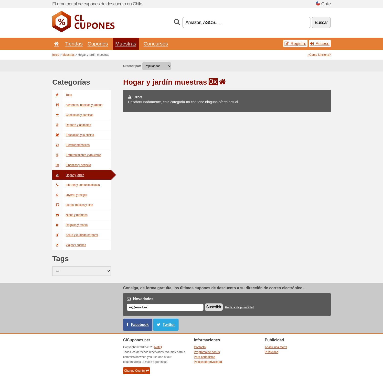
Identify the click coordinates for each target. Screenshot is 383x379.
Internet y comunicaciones (76, 185)
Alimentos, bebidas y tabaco (77, 105)
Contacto (200, 347)
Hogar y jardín (68, 175)
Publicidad (271, 352)
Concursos (156, 43)
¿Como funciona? (319, 54)
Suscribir (213, 307)
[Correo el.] (165, 307)
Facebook (140, 325)
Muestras (125, 43)
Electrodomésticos (71, 145)
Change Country (136, 370)
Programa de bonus (207, 352)
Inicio (55, 54)
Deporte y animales (71, 125)
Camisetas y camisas (72, 115)
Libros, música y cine (72, 205)
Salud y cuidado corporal (75, 235)
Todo (62, 95)
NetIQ (158, 347)
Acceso (320, 43)
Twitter (169, 325)
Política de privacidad (239, 307)
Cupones (97, 43)
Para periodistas (204, 357)
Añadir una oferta (276, 347)
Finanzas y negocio (71, 165)
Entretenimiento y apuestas (76, 155)
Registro (296, 43)
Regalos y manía (70, 225)
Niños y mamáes (69, 215)
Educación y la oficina (73, 135)
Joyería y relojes (69, 195)
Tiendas (74, 43)
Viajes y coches (69, 245)
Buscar (321, 22)
